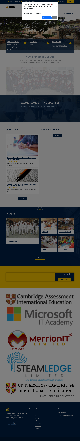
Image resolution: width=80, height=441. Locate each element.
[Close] (57, 6)
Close (54, 18)
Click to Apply (47, 18)
